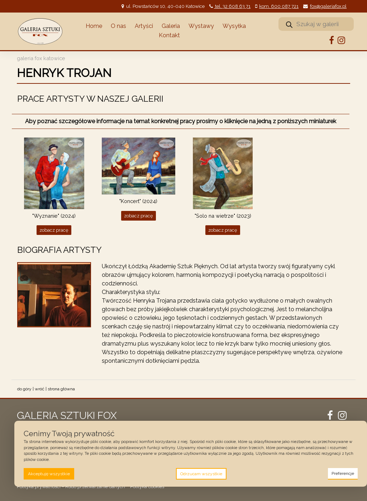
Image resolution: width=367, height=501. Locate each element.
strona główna (61, 388)
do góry (24, 388)
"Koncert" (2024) (138, 201)
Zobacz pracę (53, 230)
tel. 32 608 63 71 (232, 6)
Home (94, 26)
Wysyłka (234, 26)
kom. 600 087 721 (279, 6)
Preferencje (343, 473)
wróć (39, 388)
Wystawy (201, 26)
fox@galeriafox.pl (328, 6)
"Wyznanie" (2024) (54, 216)
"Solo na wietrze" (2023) (223, 216)
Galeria (171, 26)
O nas (118, 26)
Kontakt (169, 35)
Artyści (144, 26)
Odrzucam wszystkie (201, 473)
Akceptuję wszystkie (49, 473)
